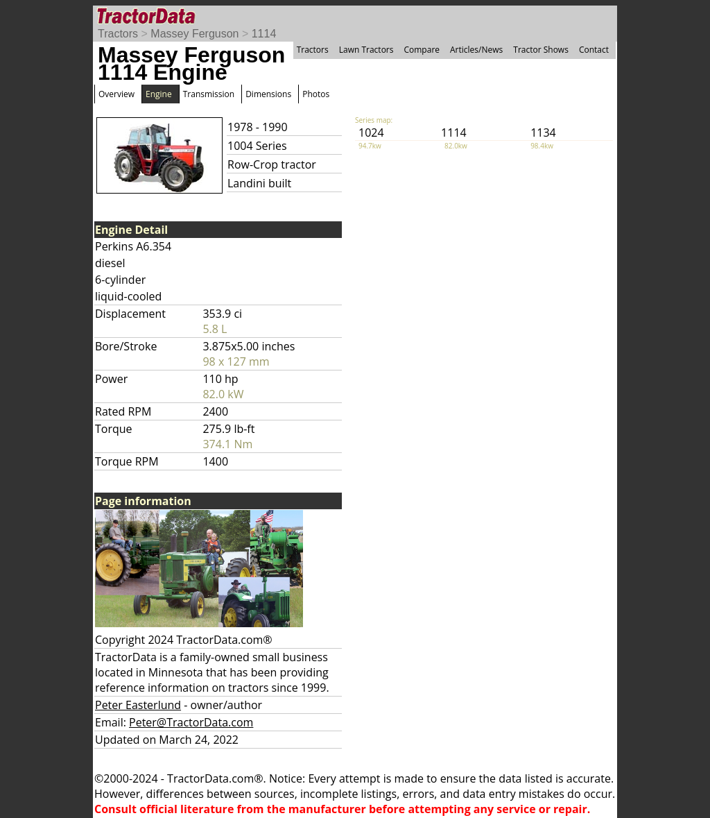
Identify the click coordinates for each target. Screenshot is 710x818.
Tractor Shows (541, 50)
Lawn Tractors (366, 50)
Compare (422, 50)
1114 (264, 34)
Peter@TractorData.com (191, 722)
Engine (159, 94)
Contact (594, 50)
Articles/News (476, 50)
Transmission (208, 94)
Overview (116, 94)
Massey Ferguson (194, 34)
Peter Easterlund (138, 705)
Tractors (118, 34)
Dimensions (268, 94)
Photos (315, 94)
